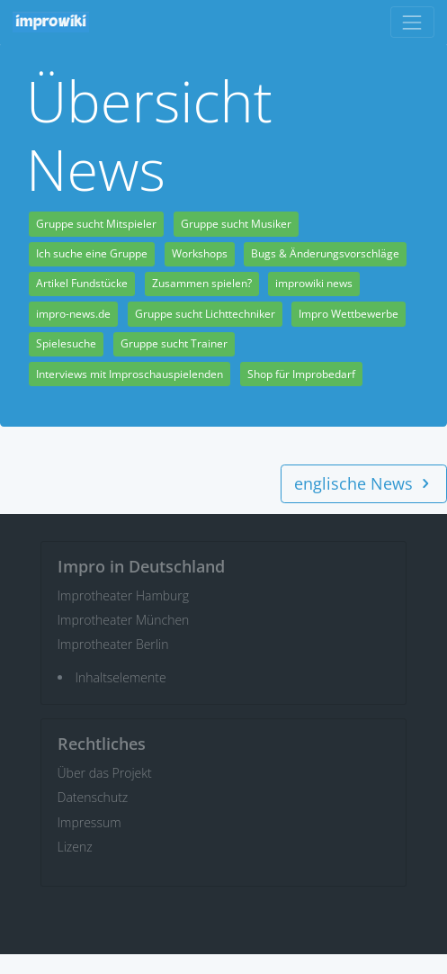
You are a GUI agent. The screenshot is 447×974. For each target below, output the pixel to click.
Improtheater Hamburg (124, 595)
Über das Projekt (105, 772)
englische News (364, 483)
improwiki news (314, 283)
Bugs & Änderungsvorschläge (325, 253)
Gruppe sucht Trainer (174, 343)
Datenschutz (93, 797)
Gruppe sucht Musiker (236, 223)
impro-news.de (73, 313)
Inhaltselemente (121, 677)
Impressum (89, 822)
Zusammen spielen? (202, 283)
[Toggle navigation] (412, 22)
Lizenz (75, 846)
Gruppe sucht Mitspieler (96, 223)
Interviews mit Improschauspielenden (129, 374)
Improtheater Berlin (113, 644)
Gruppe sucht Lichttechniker (205, 313)
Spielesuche (66, 343)
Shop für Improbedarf (301, 374)
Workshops (200, 253)
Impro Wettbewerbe (348, 313)
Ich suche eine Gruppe (92, 253)
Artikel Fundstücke (82, 283)
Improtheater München (124, 619)
